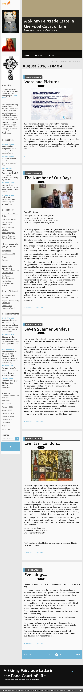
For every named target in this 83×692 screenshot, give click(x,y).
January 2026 (7, 410)
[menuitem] (27, 54)
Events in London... (42, 443)
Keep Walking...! (9, 146)
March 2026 (6, 404)
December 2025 (8, 413)
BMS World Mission (9, 219)
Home (26, 55)
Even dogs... (35, 574)
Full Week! (6, 197)
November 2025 (8, 416)
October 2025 (7, 420)
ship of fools (6, 251)
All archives (6, 429)
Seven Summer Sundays (46, 329)
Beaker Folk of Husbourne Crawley (9, 307)
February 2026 (7, 407)
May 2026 (6, 398)
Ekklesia (5, 260)
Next (78, 654)
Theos (4, 257)
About (52, 55)
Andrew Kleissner (9, 320)
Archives (39, 55)
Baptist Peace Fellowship (7, 223)
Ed (3, 368)
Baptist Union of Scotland (8, 229)
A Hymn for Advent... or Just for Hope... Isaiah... (10, 370)
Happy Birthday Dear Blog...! (10, 383)
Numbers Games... (10, 158)
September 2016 (74, 61)
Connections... (8, 185)
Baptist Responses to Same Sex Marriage (9, 237)
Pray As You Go (7, 273)
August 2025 (6, 426)
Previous (27, 654)
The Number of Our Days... (49, 177)
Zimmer (5, 337)
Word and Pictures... (43, 81)
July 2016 (54, 61)
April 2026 (6, 401)
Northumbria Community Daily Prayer (8, 283)
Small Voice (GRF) (8, 254)
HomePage (63, 61)
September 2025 (8, 423)
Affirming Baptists (8, 233)
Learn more (71, 690)
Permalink (28, 156)
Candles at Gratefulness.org (8, 277)
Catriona (5, 381)
